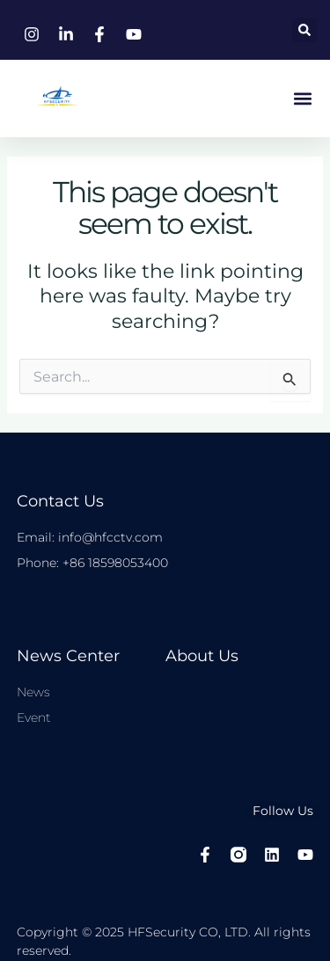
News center (68, 656)
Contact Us (60, 501)
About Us (201, 656)
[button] (304, 30)
